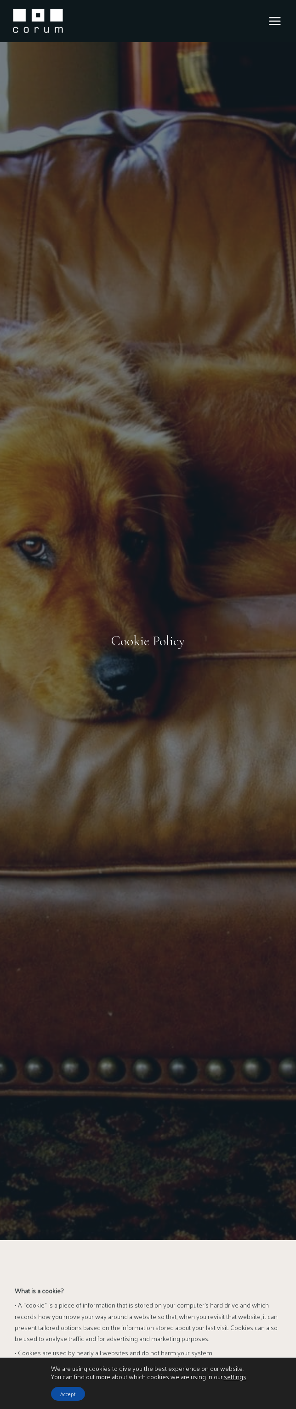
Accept (68, 1394)
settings (235, 1377)
